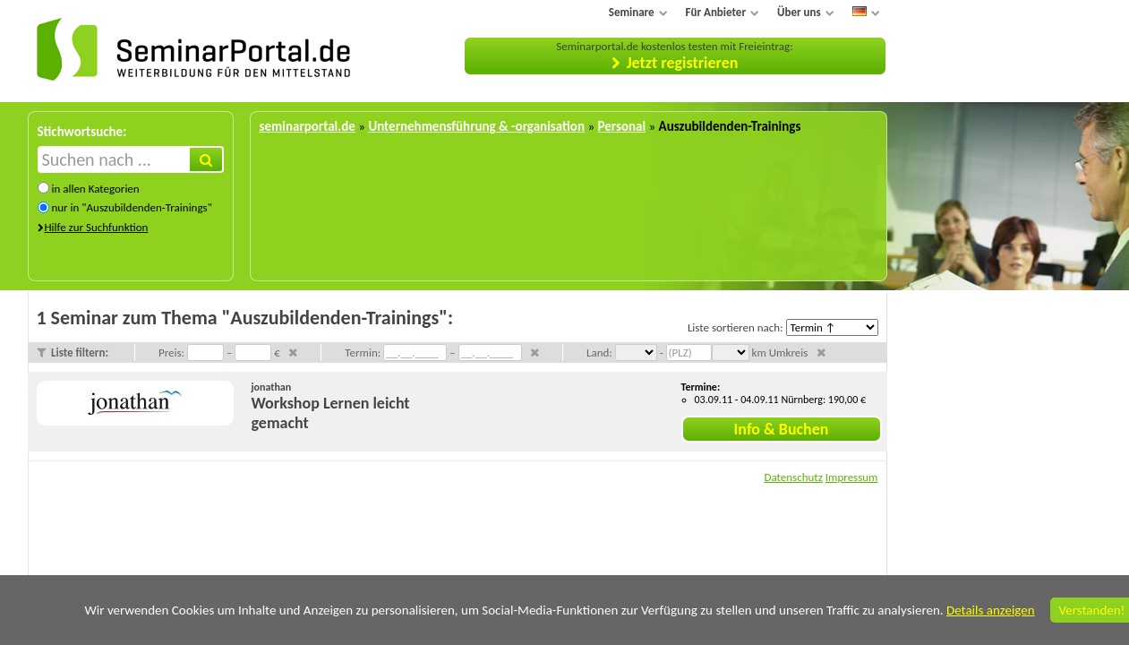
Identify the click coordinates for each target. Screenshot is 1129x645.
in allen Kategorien (95, 188)
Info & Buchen (781, 429)
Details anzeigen (990, 610)
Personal (621, 126)
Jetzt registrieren (683, 63)
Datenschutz (793, 477)
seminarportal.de (307, 126)
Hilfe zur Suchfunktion (97, 227)
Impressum (851, 477)
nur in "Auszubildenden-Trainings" (131, 207)
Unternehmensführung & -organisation (476, 126)
